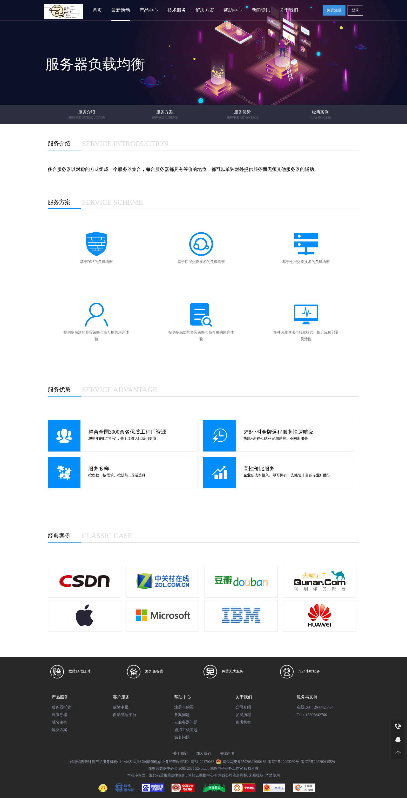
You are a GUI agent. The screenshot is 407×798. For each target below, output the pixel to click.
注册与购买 (184, 707)
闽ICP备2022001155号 (318, 762)
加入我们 (203, 753)
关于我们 (289, 10)
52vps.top (202, 769)
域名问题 (182, 737)
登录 (355, 10)
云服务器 (59, 715)
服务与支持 (307, 697)
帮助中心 (232, 10)
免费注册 (334, 10)
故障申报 (120, 707)
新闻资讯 (261, 10)
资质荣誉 (243, 722)
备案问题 (182, 715)
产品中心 (148, 10)
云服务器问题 (186, 722)
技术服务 (176, 10)
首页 (97, 10)
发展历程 (243, 715)
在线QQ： (305, 707)
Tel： (301, 715)
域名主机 (59, 722)
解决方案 (204, 10)
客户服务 (121, 697)
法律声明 (227, 753)
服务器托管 (61, 707)
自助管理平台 (124, 715)
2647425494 (324, 707)
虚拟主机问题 (186, 730)
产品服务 (60, 697)
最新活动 (120, 10)
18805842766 (316, 715)
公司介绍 (243, 707)
